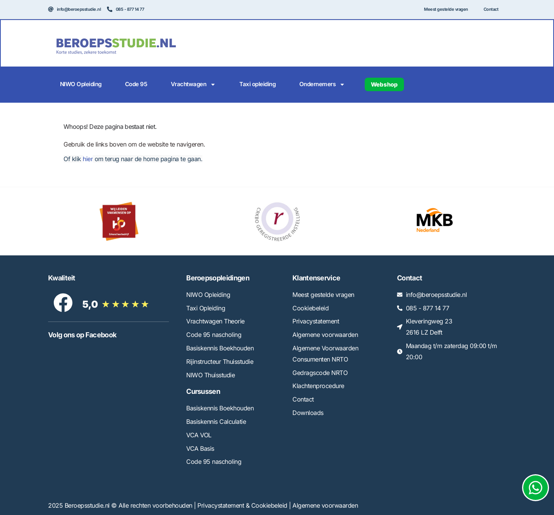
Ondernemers (322, 84)
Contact (491, 9)
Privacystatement (220, 505)
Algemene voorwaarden (325, 505)
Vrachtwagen (193, 84)
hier (88, 159)
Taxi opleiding (257, 84)
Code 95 (136, 84)
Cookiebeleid (269, 505)
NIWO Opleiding (81, 84)
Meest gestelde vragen (446, 9)
